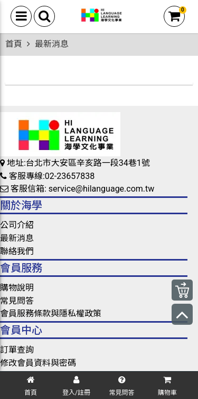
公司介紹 (17, 225)
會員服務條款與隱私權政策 (50, 313)
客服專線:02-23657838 (47, 176)
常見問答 (17, 301)
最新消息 (17, 238)
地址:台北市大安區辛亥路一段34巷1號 (75, 163)
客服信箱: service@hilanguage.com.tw (77, 189)
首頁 (13, 44)
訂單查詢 (17, 350)
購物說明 (17, 288)
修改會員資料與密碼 (38, 363)
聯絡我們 (17, 251)
